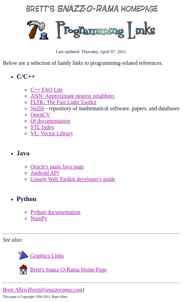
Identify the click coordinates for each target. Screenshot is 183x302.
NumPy (38, 218)
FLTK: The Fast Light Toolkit (63, 102)
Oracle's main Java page (57, 167)
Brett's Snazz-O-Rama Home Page (68, 270)
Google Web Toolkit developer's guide (72, 179)
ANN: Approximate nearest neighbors (72, 96)
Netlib (37, 108)
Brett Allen (15, 290)
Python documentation (55, 212)
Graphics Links (47, 256)
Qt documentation (50, 121)
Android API (44, 173)
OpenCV (40, 115)
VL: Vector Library (51, 133)
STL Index (42, 127)
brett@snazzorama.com (56, 290)
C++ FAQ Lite (46, 90)
